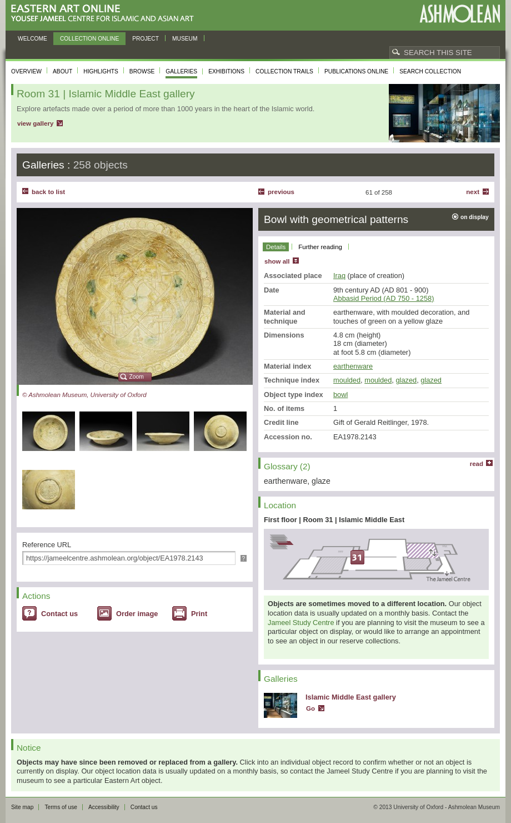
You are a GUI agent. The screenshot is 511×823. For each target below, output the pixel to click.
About (62, 71)
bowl (340, 394)
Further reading (320, 247)
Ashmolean (459, 13)
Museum (185, 39)
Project (145, 39)
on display (474, 217)
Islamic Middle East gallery (350, 697)
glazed (406, 380)
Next (472, 192)
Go (310, 708)
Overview (26, 71)
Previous (281, 192)
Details (275, 247)
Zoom (136, 377)
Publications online (356, 71)
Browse (142, 71)
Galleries (181, 71)
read (476, 463)
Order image (137, 613)
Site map (22, 807)
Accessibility (103, 807)
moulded (346, 380)
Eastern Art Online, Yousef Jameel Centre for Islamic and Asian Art (105, 13)
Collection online (89, 39)
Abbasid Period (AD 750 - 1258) (383, 298)
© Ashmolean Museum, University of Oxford (84, 394)
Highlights (100, 71)
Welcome (32, 39)
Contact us (59, 613)
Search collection (430, 71)
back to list (48, 192)
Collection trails (284, 71)
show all (276, 261)
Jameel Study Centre (301, 622)
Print (199, 613)
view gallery (35, 123)
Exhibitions (226, 71)
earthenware (353, 366)
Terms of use (60, 807)
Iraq (339, 275)
